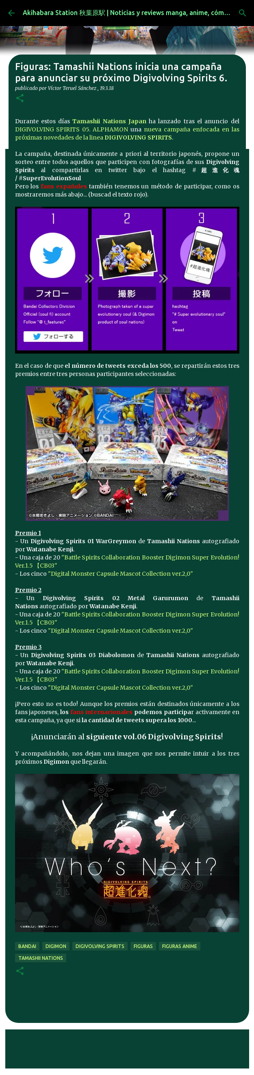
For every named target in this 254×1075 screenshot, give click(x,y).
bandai (27, 946)
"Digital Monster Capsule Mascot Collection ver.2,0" (120, 573)
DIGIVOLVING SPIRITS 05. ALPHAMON (71, 129)
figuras (143, 946)
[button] (20, 98)
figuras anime (179, 946)
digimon (56, 946)
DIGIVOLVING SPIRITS (138, 137)
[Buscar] (242, 13)
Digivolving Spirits (100, 946)
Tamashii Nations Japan (109, 121)
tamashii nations (40, 958)
